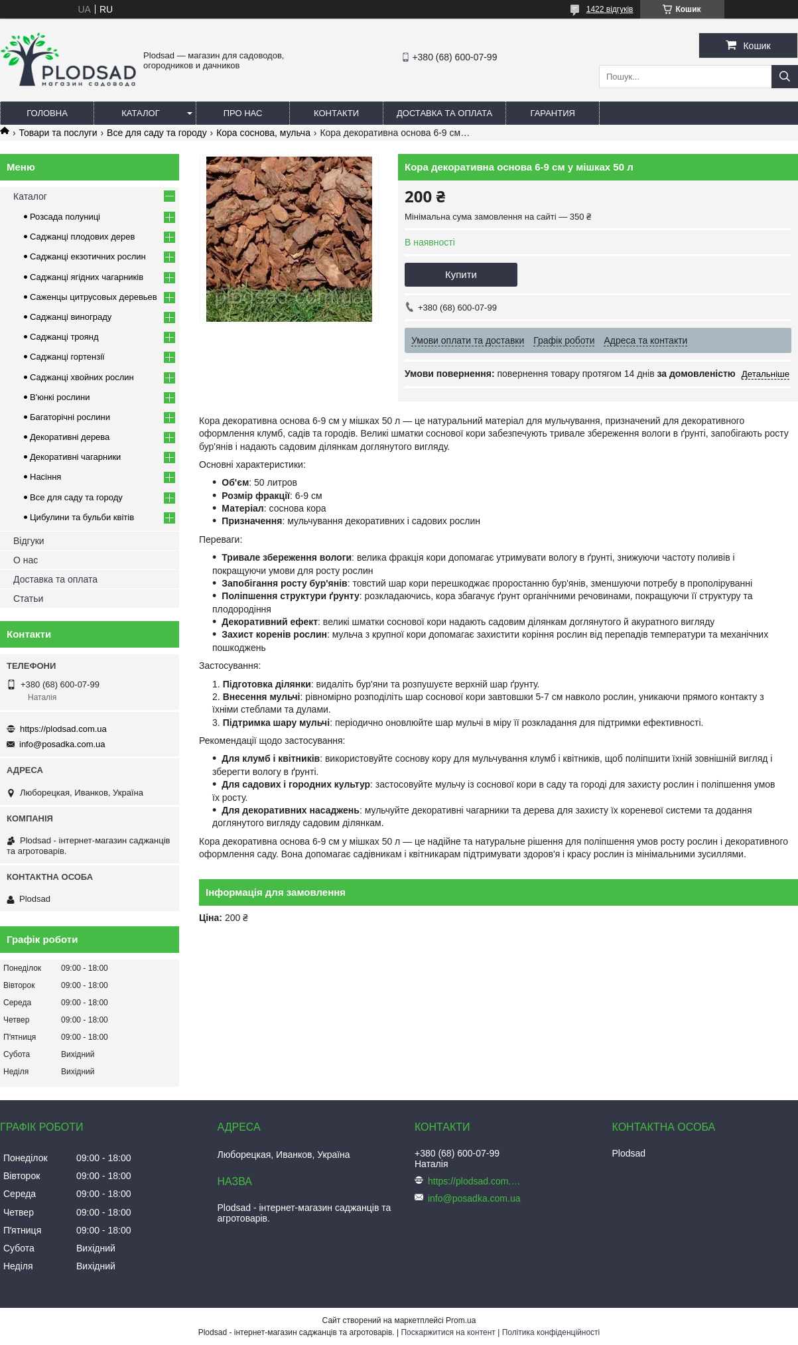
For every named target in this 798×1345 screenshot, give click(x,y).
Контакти (336, 113)
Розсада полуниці (65, 217)
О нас (25, 560)
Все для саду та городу (157, 132)
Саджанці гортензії (67, 357)
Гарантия (553, 113)
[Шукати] (784, 76)
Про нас (243, 113)
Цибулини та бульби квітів (82, 517)
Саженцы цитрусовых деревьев (93, 297)
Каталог (140, 113)
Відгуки (28, 540)
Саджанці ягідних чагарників (86, 277)
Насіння (45, 477)
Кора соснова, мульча (263, 132)
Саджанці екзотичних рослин (88, 256)
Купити (461, 274)
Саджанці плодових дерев (82, 237)
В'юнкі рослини (60, 397)
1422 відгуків (609, 9)
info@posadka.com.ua (62, 744)
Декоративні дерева (69, 437)
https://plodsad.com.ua (63, 729)
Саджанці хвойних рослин (82, 377)
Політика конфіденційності (551, 1332)
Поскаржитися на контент (448, 1332)
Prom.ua (461, 1320)
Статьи (28, 598)
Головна (47, 113)
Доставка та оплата (444, 113)
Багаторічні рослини (70, 417)
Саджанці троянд (64, 337)
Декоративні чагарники (75, 457)
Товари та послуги (58, 132)
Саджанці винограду (70, 317)
